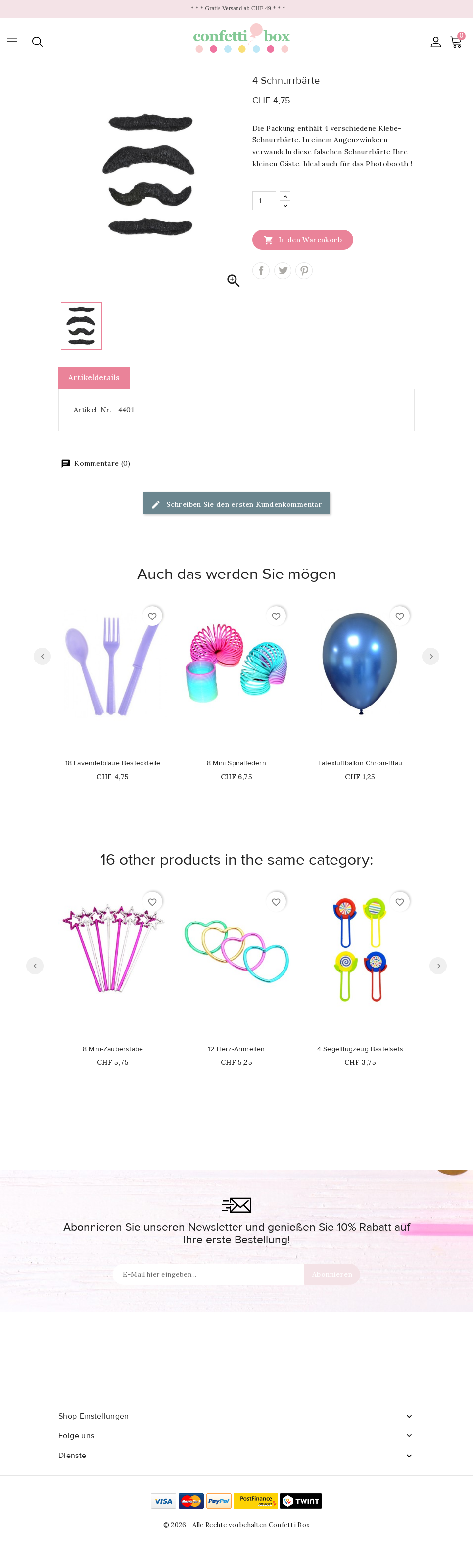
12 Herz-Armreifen (236, 1049)
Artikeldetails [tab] (94, 377)
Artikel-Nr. (92, 409)
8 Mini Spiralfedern (236, 763)
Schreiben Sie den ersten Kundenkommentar (236, 505)
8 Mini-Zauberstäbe (113, 1049)
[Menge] (264, 200)
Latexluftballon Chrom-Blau (360, 763)
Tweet (283, 271)
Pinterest (304, 271)
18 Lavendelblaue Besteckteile (113, 763)
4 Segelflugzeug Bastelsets (360, 1049)
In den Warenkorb (303, 239)
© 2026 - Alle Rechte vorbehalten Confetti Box (236, 1525)
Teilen (261, 271)
